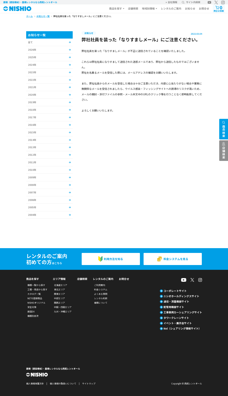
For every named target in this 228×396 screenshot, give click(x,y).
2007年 (32, 192)
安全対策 (31, 307)
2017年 (32, 117)
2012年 (32, 154)
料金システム (100, 289)
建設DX (31, 311)
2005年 (32, 207)
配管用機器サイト (174, 307)
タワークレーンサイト (176, 318)
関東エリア (59, 293)
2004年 (32, 215)
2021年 (32, 87)
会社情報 (172, 2)
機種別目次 (32, 315)
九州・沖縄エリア (63, 311)
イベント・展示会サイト (178, 323)
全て (30, 42)
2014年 (32, 140)
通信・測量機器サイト (176, 301)
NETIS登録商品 (34, 298)
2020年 (32, 94)
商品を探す (115, 8)
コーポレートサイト (175, 291)
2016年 (32, 125)
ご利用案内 (99, 285)
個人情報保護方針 (35, 383)
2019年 (32, 102)
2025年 (32, 57)
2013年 (32, 147)
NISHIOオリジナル (36, 302)
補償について (100, 302)
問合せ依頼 (219, 8)
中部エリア (59, 298)
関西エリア (59, 302)
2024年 (32, 64)
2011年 (32, 162)
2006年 (32, 200)
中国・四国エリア (63, 307)
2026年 (32, 49)
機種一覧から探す (36, 285)
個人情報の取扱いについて (63, 383)
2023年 (32, 72)
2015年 (32, 132)
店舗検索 (133, 8)
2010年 (32, 170)
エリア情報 (59, 279)
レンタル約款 (100, 298)
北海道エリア (60, 285)
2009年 (32, 177)
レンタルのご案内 (171, 8)
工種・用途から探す (37, 289)
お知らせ (190, 8)
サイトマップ (88, 383)
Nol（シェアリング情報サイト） (182, 328)
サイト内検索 (191, 2)
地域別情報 (148, 8)
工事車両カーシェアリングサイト (183, 312)
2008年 (32, 185)
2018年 (32, 109)
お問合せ (204, 8)
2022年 (32, 80)
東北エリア (59, 289)
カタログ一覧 (34, 293)
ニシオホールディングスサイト (181, 296)
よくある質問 (100, 293)
